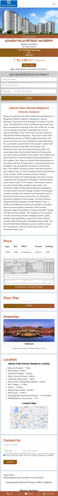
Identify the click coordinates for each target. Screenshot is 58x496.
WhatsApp (48, 494)
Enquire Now (29, 65)
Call (9, 494)
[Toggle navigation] (54, 3)
